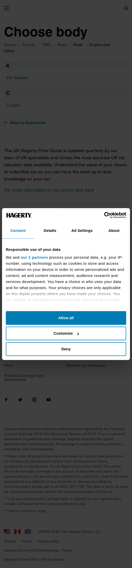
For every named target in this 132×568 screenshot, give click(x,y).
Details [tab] (50, 230)
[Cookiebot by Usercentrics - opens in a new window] (104, 215)
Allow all (66, 318)
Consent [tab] (18, 230)
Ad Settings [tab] (82, 230)
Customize (66, 333)
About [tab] (114, 230)
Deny (66, 349)
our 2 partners (34, 257)
